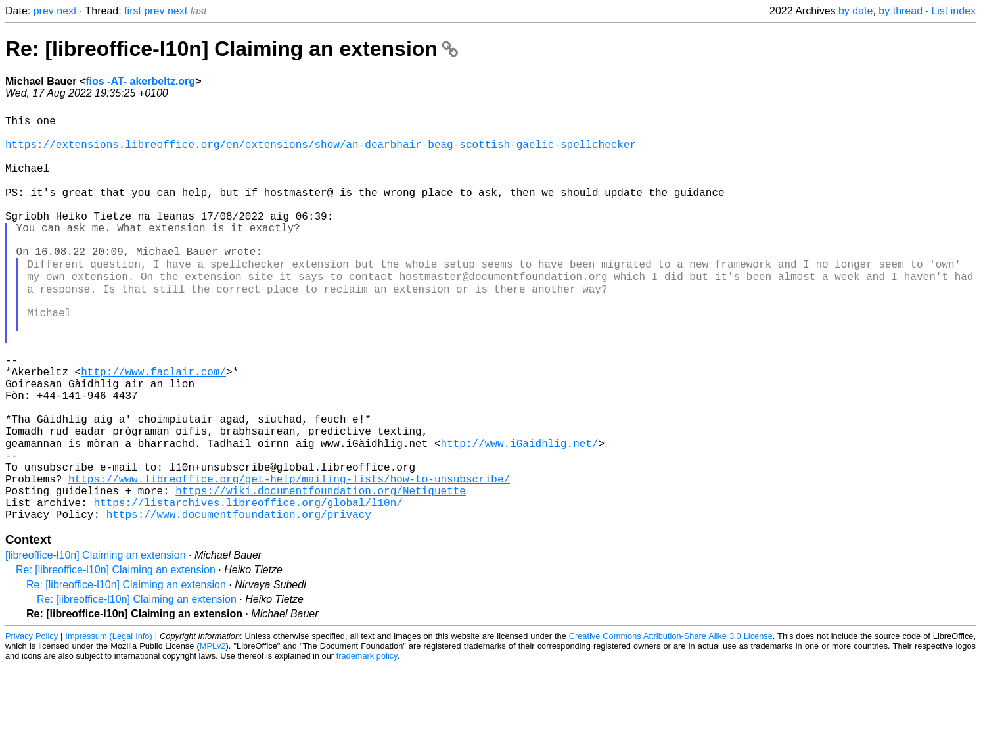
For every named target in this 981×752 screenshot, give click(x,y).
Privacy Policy (31, 722)
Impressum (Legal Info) (108, 722)
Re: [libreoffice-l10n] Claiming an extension (231, 48)
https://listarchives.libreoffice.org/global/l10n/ (247, 585)
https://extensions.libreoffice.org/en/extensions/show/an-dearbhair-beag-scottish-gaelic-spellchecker (320, 152)
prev (44, 10)
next (66, 10)
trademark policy (367, 742)
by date (855, 10)
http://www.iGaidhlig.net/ (519, 513)
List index (953, 10)
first (132, 10)
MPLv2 (213, 732)
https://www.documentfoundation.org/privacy (238, 600)
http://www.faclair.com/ (153, 426)
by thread (900, 10)
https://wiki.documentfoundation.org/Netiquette (320, 571)
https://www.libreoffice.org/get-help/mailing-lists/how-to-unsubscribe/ (289, 557)
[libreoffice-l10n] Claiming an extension (95, 641)
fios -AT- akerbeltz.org (140, 81)
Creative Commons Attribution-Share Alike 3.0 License (671, 722)
